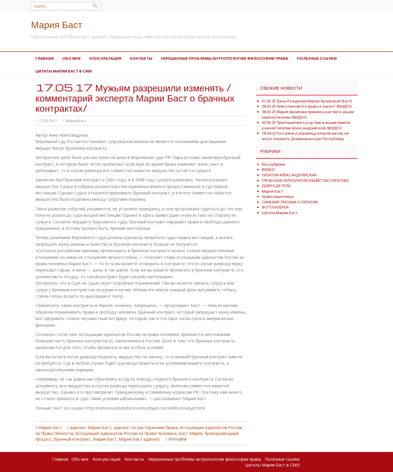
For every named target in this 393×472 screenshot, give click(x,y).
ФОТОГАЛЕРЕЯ (275, 207)
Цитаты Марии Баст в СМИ (63, 71)
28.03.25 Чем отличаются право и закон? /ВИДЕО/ (307, 106)
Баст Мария (190, 433)
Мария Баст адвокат (139, 439)
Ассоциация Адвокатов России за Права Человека (125, 433)
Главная (44, 58)
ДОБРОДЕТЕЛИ (276, 185)
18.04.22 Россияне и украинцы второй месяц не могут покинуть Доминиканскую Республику (305, 136)
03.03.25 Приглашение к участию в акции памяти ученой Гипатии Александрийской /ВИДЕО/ (306, 125)
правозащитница (277, 196)
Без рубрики (273, 164)
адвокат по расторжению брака (145, 427)
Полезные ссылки (317, 58)
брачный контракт (72, 439)
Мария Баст (56, 24)
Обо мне (71, 58)
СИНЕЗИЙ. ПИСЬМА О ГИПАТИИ (290, 202)
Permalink (177, 439)
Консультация (105, 58)
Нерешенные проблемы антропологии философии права (224, 58)
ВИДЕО (268, 169)
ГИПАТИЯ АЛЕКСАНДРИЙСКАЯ (289, 175)
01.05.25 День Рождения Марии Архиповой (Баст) (307, 101)
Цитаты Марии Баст (279, 212)
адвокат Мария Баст (90, 427)
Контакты (141, 58)
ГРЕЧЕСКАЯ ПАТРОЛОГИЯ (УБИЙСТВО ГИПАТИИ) (305, 180)
